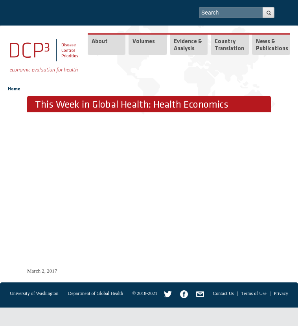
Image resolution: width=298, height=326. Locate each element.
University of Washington (34, 293)
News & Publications (272, 45)
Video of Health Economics (153, 189)
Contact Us (223, 293)
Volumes (143, 42)
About (100, 42)
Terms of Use (253, 293)
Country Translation (229, 45)
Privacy (281, 293)
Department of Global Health (95, 293)
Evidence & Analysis (188, 45)
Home (14, 89)
